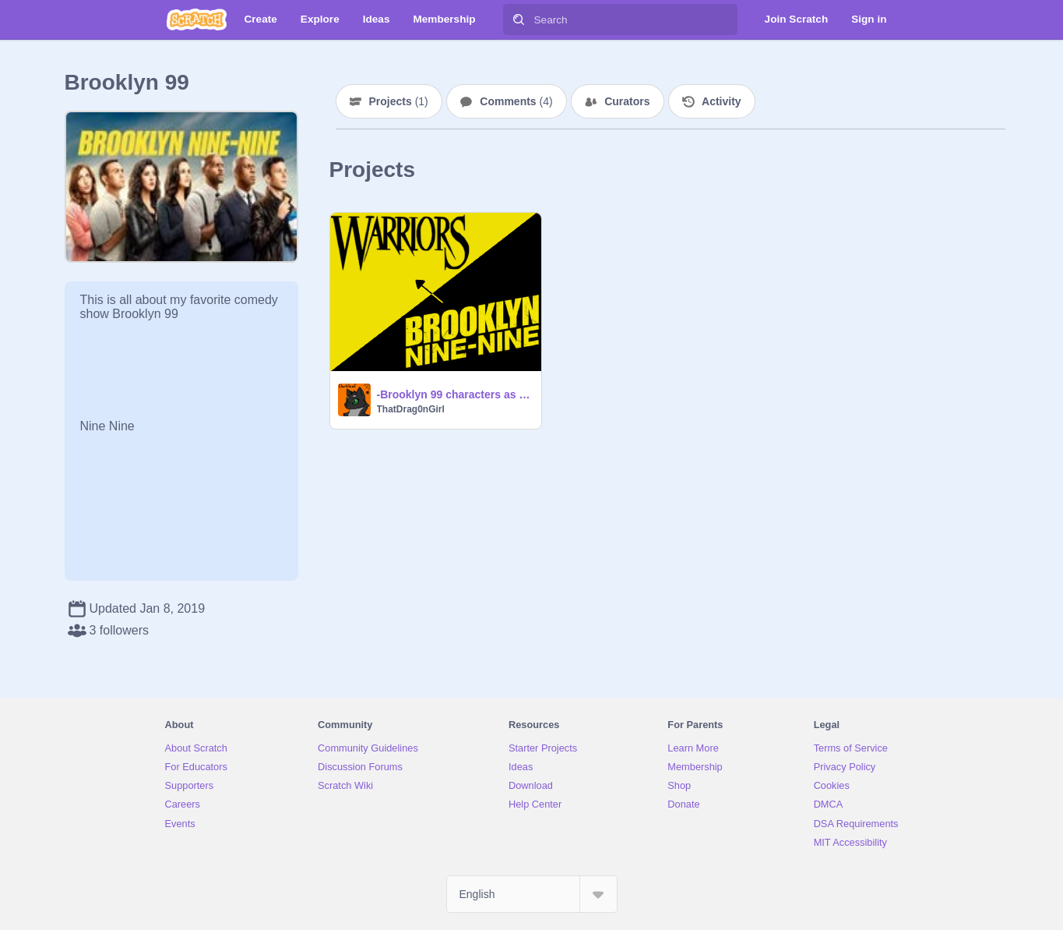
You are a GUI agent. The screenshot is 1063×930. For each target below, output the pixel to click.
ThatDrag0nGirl (411, 409)
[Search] (518, 19)
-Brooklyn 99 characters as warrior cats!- (454, 394)
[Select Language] (532, 894)
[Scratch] (196, 19)
